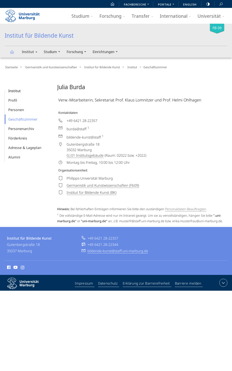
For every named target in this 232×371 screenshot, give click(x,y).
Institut (31, 52)
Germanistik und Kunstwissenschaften (48, 67)
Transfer (144, 16)
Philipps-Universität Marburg (26, 285)
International (176, 16)
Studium (83, 16)
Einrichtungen (106, 52)
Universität (212, 16)
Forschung (113, 16)
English (190, 4)
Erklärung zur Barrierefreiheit (146, 282)
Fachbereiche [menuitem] (137, 4)
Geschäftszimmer (22, 118)
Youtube (15, 267)
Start (110, 4)
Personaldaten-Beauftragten (185, 208)
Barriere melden (188, 282)
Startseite (11, 67)
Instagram (22, 267)
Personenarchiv (21, 128)
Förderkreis (17, 137)
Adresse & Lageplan (24, 146)
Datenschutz (108, 282)
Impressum (84, 282)
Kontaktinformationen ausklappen (222, 282)
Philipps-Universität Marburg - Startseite (26, 15)
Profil (12, 99)
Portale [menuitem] (167, 4)
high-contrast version (205, 4)
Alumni (14, 156)
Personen (16, 109)
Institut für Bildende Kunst (14, 54)
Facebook (8, 267)
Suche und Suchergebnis (219, 4)
